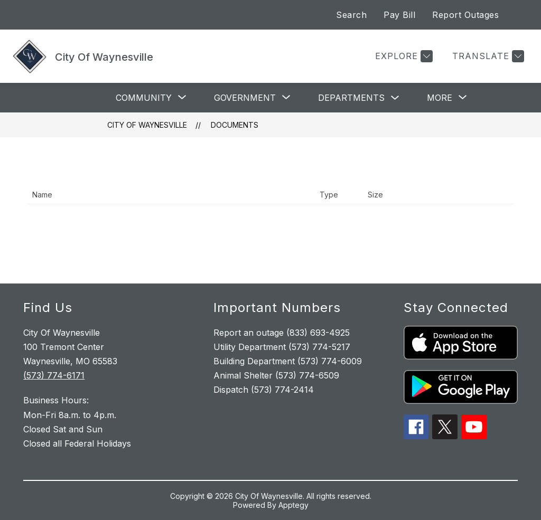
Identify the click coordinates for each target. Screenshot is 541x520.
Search (351, 15)
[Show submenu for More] (439, 97)
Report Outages (465, 15)
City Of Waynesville (147, 124)
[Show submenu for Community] (144, 97)
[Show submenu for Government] (245, 97)
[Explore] (402, 56)
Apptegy (293, 504)
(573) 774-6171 (54, 375)
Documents (234, 124)
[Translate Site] (487, 56)
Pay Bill (399, 15)
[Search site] (520, 14)
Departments (351, 97)
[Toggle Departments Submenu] (395, 98)
